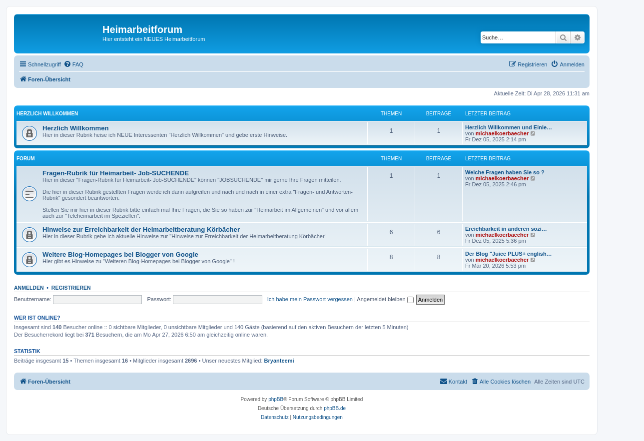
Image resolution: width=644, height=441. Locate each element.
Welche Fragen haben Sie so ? (505, 172)
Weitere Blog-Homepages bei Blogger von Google (120, 254)
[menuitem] (73, 64)
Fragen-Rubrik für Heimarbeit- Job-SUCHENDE (115, 173)
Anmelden (29, 288)
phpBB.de (335, 408)
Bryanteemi (279, 361)
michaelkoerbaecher (502, 133)
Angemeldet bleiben (385, 299)
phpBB (275, 399)
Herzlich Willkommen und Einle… (508, 127)
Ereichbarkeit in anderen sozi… (506, 229)
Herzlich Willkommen (47, 113)
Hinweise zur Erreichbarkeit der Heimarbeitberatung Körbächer (141, 229)
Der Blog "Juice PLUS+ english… (508, 254)
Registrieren (71, 288)
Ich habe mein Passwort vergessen (310, 299)
